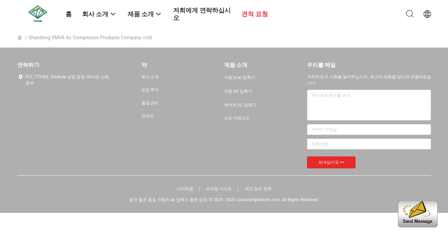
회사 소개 (150, 76)
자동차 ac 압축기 (240, 77)
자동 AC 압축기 (238, 91)
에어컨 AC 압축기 (240, 105)
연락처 (147, 116)
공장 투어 (150, 89)
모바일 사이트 (219, 188)
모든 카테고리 (237, 118)
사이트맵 (185, 188)
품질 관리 (150, 103)
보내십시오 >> (331, 162)
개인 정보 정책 (258, 188)
